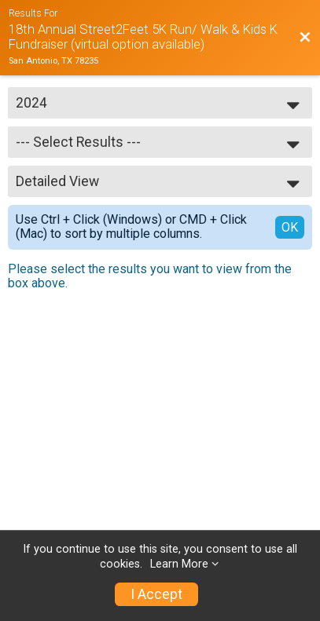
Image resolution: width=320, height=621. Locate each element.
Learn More (179, 564)
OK (289, 227)
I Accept (156, 594)
